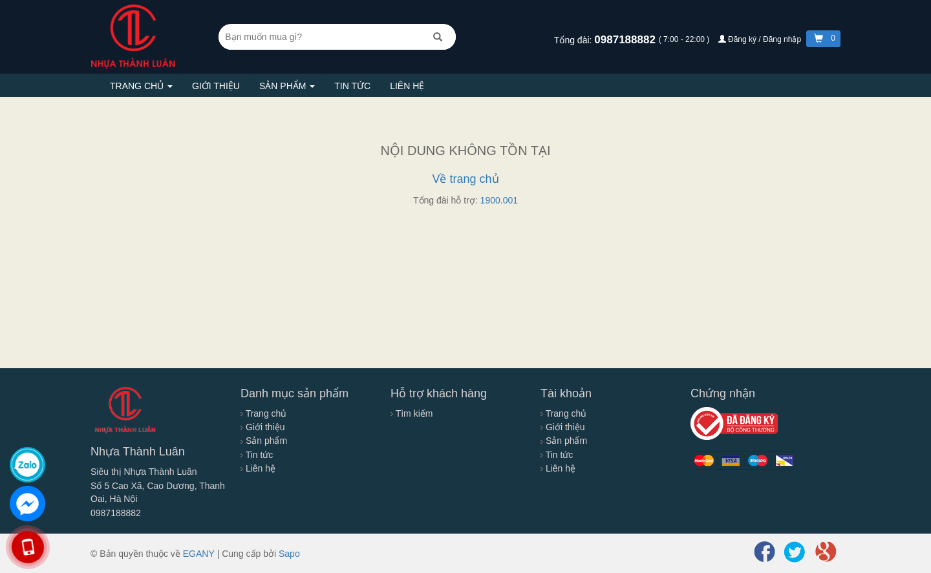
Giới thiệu (216, 86)
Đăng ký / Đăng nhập (761, 39)
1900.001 (499, 200)
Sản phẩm (287, 86)
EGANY (199, 553)
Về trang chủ (465, 178)
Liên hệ (407, 86)
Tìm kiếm (412, 413)
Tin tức (352, 86)
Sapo (289, 553)
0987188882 (626, 40)
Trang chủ (141, 86)
